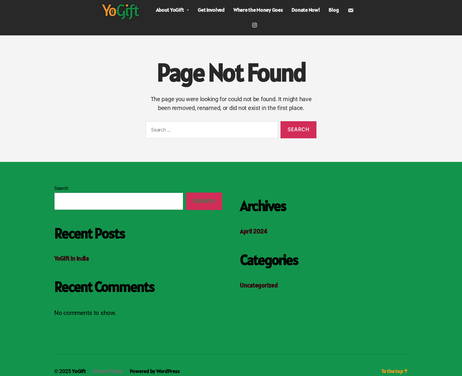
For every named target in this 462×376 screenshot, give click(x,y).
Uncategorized (259, 285)
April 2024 (253, 231)
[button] (172, 10)
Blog (334, 9)
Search (61, 188)
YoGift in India (71, 258)
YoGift (78, 371)
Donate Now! (305, 9)
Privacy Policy (108, 371)
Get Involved (211, 9)
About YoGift (172, 9)
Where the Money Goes (258, 9)
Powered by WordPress (155, 371)
